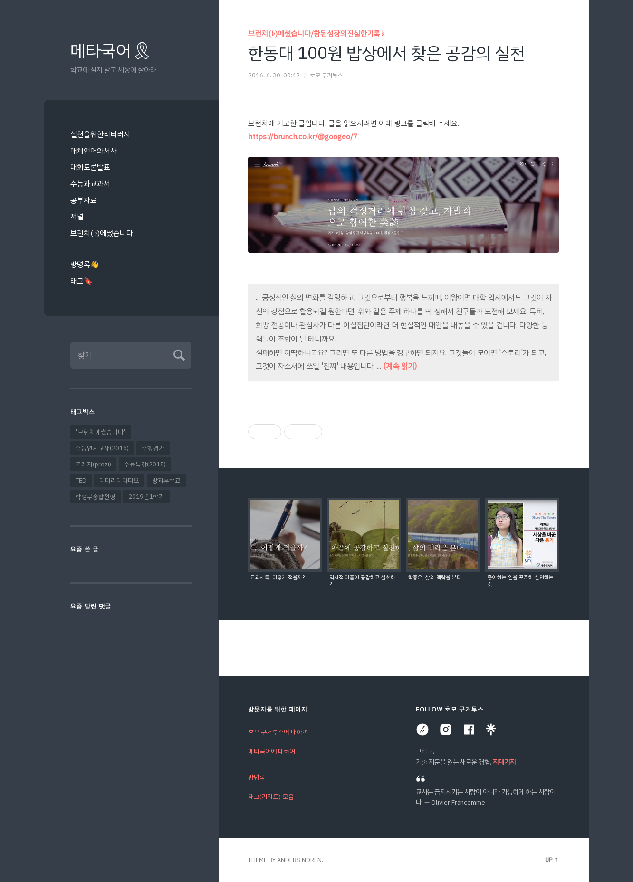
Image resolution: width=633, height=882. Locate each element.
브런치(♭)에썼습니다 (101, 233)
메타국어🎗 (111, 51)
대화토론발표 (90, 166)
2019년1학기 (146, 496)
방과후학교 (166, 480)
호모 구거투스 (326, 75)
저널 (77, 216)
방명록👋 (84, 264)
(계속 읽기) (400, 366)
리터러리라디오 (119, 480)
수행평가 (153, 448)
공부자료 (83, 200)
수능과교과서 (90, 183)
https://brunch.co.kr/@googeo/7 (302, 136)
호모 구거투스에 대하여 (278, 732)
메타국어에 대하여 (271, 751)
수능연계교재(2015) (102, 448)
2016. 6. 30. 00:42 (274, 75)
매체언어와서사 (93, 150)
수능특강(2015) (145, 464)
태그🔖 (81, 280)
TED (81, 480)
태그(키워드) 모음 (271, 796)
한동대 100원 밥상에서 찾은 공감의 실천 (386, 53)
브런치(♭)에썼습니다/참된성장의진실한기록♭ (316, 33)
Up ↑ (552, 859)
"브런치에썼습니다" (101, 431)
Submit (177, 354)
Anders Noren (299, 859)
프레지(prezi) (93, 464)
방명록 (256, 777)
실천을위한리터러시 (100, 134)
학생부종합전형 (95, 496)
